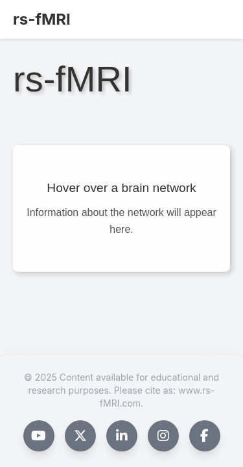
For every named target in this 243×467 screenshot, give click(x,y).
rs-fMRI (42, 19)
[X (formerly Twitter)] (80, 435)
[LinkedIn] (121, 435)
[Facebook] (204, 435)
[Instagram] (163, 435)
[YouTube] (38, 435)
